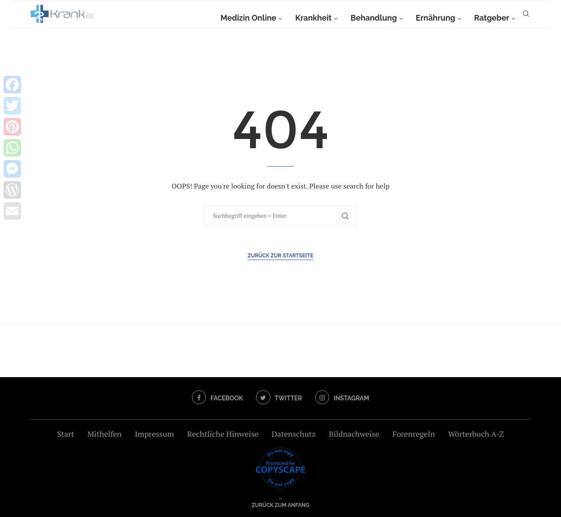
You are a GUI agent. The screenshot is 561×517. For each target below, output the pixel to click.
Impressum (154, 433)
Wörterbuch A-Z (476, 433)
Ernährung (435, 17)
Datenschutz (293, 433)
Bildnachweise (354, 433)
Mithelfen (104, 433)
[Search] (526, 18)
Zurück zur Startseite (280, 256)
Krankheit (313, 17)
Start (65, 433)
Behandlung (374, 17)
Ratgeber (491, 17)
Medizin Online (248, 17)
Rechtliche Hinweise (222, 433)
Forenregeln (413, 433)
